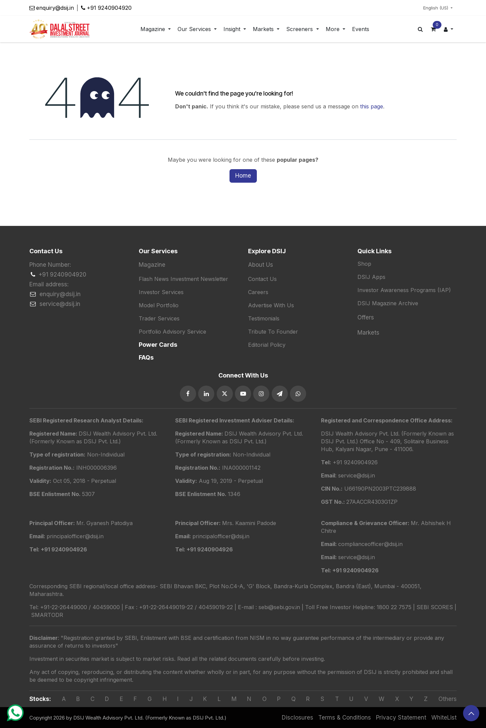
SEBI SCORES (434, 607)
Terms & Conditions (344, 717)
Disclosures (297, 717)
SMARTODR (47, 615)
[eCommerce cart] (433, 29)
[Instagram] (261, 394)
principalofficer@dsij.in (220, 536)
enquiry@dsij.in (55, 7)
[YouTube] (243, 394)
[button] (471, 713)
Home (243, 175)
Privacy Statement (401, 717)
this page (371, 106)
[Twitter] (225, 394)
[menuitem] (155, 29)
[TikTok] (298, 394)
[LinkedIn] (206, 394)
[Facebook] (188, 394)
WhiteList (444, 717)
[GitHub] (280, 394)
